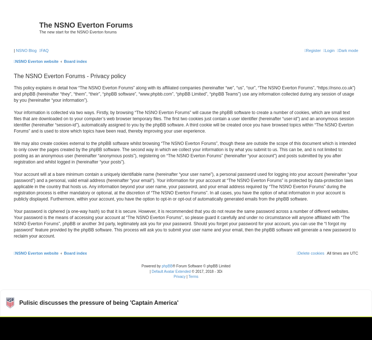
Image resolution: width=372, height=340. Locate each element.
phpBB (167, 266)
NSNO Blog (26, 50)
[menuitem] (44, 50)
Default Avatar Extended (171, 272)
